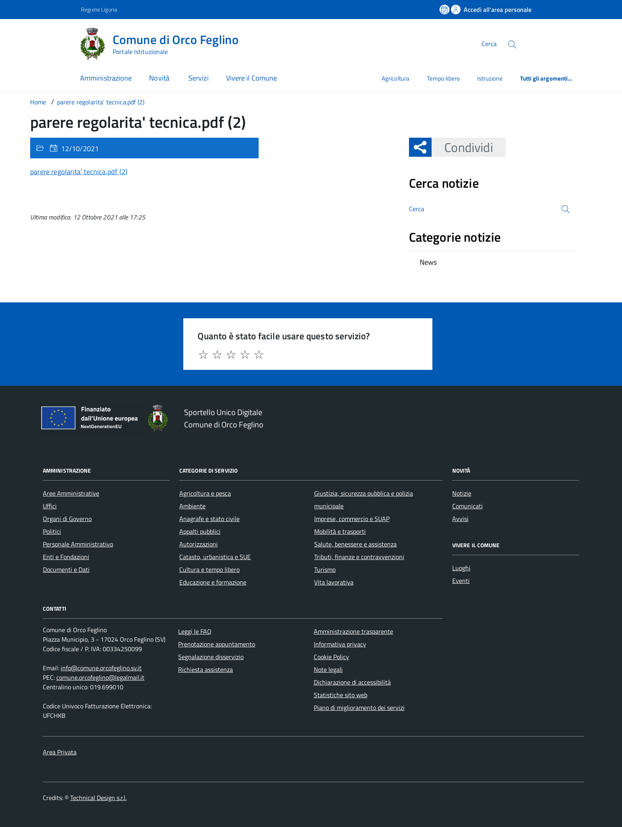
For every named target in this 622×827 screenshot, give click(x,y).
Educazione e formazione (212, 582)
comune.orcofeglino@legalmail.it (100, 677)
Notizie (461, 493)
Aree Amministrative (71, 493)
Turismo (325, 569)
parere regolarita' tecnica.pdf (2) (78, 171)
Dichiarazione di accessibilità (352, 682)
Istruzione (490, 78)
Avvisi (460, 518)
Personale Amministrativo (78, 544)
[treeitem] (493, 262)
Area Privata (60, 752)
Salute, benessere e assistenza (355, 544)
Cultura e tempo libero (209, 569)
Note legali (328, 669)
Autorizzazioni (198, 544)
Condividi (462, 147)
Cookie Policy (331, 657)
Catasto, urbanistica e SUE (215, 557)
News (428, 262)
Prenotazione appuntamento (216, 644)
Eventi (461, 580)
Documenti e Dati (66, 569)
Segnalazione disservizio (211, 657)
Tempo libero (443, 78)
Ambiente (192, 506)
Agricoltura (395, 78)
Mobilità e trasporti (340, 531)
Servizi (198, 78)
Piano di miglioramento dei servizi (359, 707)
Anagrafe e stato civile (209, 518)
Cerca (489, 43)
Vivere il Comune (251, 78)
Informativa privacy (340, 644)
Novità (160, 78)
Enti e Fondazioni (66, 557)
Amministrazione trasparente (353, 631)
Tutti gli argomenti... (546, 78)
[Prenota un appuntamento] (445, 9)
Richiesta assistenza (205, 669)
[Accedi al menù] (40, 42)
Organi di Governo (67, 518)
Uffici (50, 506)
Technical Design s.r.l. (98, 797)
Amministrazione (106, 78)
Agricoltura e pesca (205, 493)
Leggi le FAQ (194, 631)
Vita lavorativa (333, 582)
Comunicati (467, 506)
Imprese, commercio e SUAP (352, 518)
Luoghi (461, 568)
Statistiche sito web (340, 695)
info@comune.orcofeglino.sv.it (101, 668)
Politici (52, 531)
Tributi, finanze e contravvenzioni (359, 557)
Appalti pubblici (200, 531)
